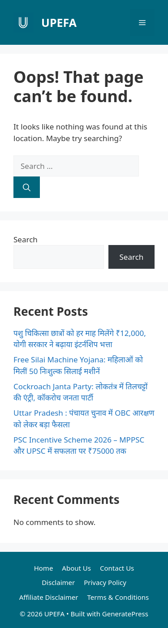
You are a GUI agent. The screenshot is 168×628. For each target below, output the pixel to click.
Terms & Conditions (118, 597)
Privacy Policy (105, 582)
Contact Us (117, 567)
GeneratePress (125, 613)
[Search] (26, 187)
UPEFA (59, 22)
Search (25, 239)
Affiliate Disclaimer (48, 597)
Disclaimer (58, 582)
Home (43, 567)
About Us (76, 567)
